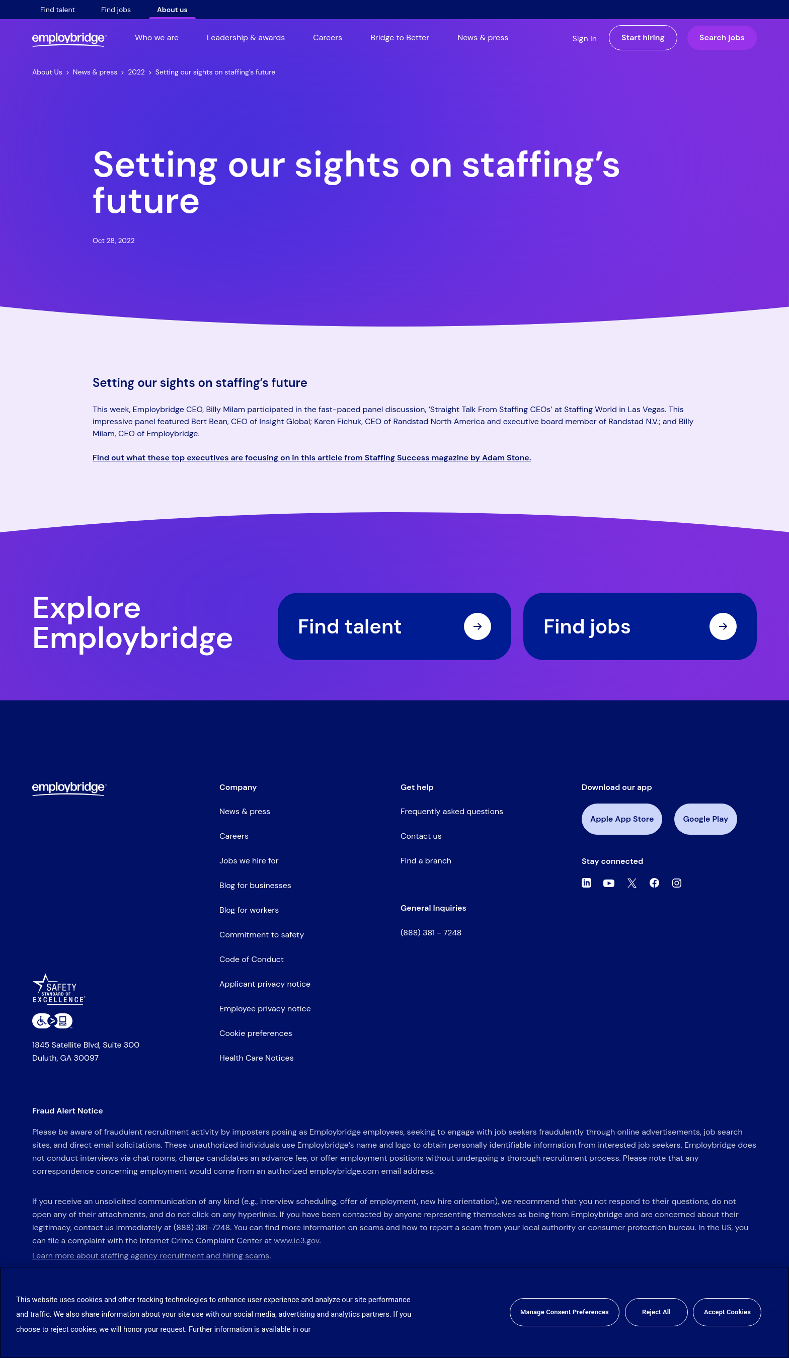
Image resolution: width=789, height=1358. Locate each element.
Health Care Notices (256, 1058)
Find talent (57, 9)
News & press (482, 37)
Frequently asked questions (452, 811)
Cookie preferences (255, 1033)
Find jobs (116, 9)
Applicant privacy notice (264, 984)
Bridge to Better (399, 37)
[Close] (773, 1312)
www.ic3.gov (296, 1240)
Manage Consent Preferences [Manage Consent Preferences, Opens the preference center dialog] (564, 1312)
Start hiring (643, 37)
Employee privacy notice (265, 1008)
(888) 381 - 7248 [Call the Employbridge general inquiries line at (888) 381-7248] (431, 932)
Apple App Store (622, 819)
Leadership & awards (246, 37)
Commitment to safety (261, 934)
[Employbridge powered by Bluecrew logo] (69, 788)
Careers (327, 37)
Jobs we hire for (249, 860)
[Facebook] (655, 883)
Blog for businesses (255, 885)
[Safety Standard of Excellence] (62, 993)
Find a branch (426, 860)
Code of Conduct (251, 959)
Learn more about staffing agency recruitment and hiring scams (150, 1255)
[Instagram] (677, 883)
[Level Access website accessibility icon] (52, 1020)
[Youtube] (608, 883)
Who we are (157, 37)
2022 (139, 71)
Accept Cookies (727, 1312)
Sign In (584, 38)
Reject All (656, 1312)
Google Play (705, 819)
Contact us (421, 836)
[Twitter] (632, 883)
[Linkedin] (586, 883)
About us (172, 9)
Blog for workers (249, 910)
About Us (50, 71)
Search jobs (722, 37)
